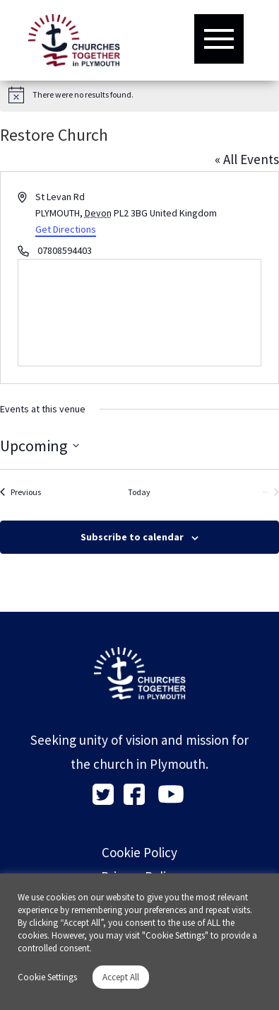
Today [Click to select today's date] (139, 492)
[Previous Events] (20, 493)
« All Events (247, 159)
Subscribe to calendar (132, 536)
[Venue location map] (139, 313)
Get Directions (65, 229)
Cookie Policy (139, 852)
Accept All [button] (120, 977)
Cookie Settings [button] (47, 977)
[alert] (139, 95)
